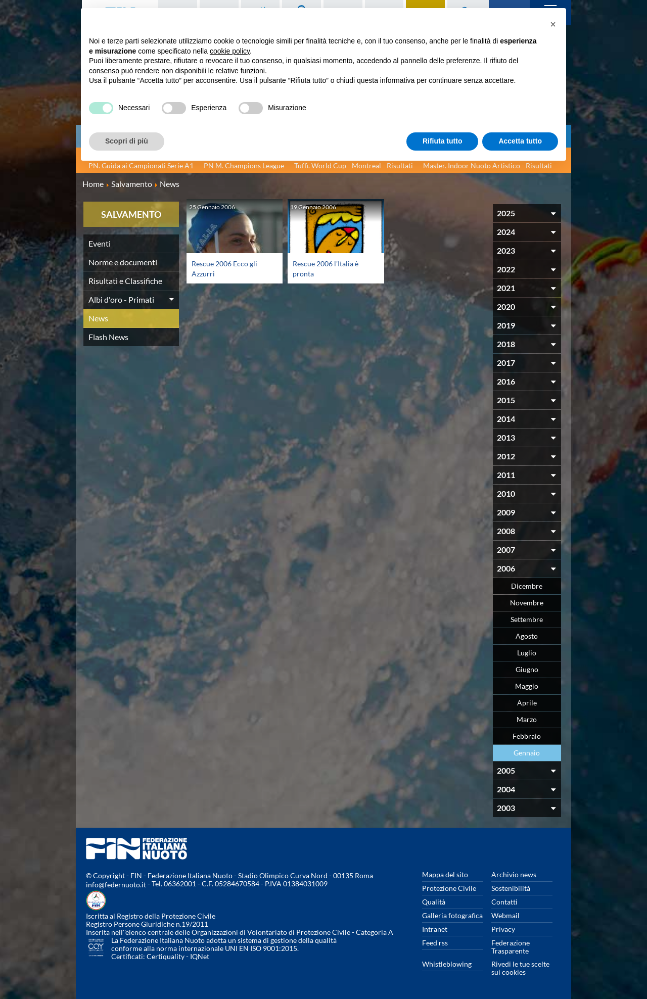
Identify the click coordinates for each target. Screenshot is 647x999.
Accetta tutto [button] (520, 141)
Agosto (527, 636)
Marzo (527, 719)
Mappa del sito (445, 874)
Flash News (108, 337)
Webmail (505, 915)
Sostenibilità (510, 888)
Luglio (526, 652)
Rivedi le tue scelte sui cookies (520, 968)
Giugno (527, 669)
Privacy (503, 929)
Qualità (433, 901)
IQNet (199, 956)
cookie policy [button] (230, 51)
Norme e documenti (122, 262)
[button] (553, 24)
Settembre (527, 619)
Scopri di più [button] (126, 141)
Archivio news (513, 874)
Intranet (434, 929)
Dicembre (526, 586)
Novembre (526, 602)
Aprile (527, 702)
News (98, 318)
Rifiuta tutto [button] (443, 141)
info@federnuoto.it (116, 884)
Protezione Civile (449, 888)
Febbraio (527, 736)
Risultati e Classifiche (125, 281)
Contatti (504, 901)
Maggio (526, 686)
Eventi (99, 243)
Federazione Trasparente (510, 946)
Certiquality (165, 956)
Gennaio (527, 752)
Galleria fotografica (452, 915)
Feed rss (435, 942)
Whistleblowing (447, 964)
